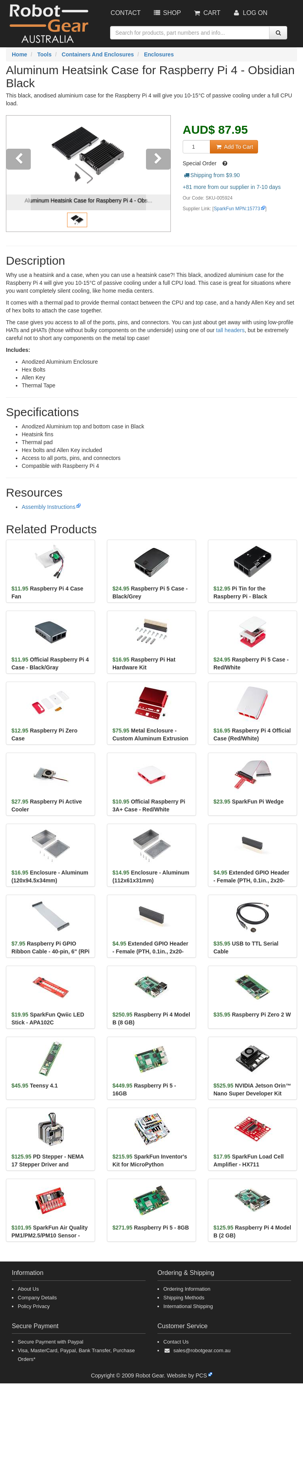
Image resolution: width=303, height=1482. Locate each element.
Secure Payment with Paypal (50, 1342)
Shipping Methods (183, 1298)
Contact (125, 12)
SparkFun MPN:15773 (237, 208)
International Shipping (188, 1306)
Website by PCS (187, 1375)
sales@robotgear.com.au (201, 1350)
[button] (18, 174)
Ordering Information (186, 1289)
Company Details (37, 1298)
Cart (207, 12)
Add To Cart (234, 147)
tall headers (230, 330)
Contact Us (176, 1342)
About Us (28, 1289)
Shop (166, 12)
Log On (249, 12)
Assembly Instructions (48, 507)
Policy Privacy (34, 1306)
